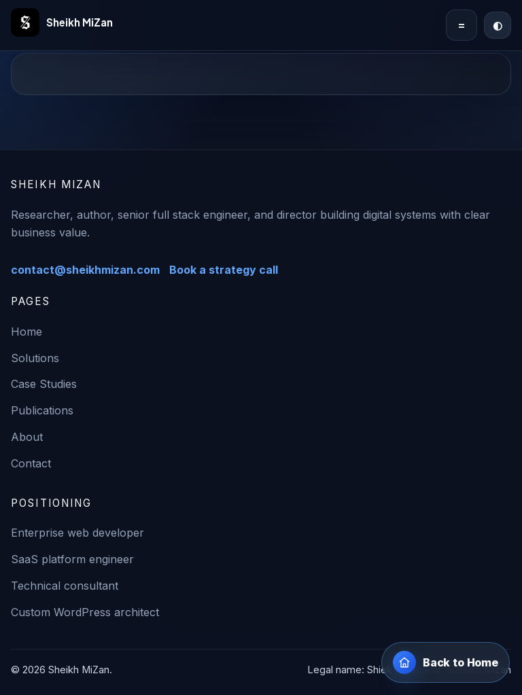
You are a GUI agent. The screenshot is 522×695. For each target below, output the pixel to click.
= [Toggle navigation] (461, 25)
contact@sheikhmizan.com (85, 270)
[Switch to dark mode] (497, 25)
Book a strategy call (223, 270)
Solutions (35, 358)
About (27, 437)
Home (26, 331)
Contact (31, 463)
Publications (42, 410)
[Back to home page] (445, 662)
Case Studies (44, 384)
